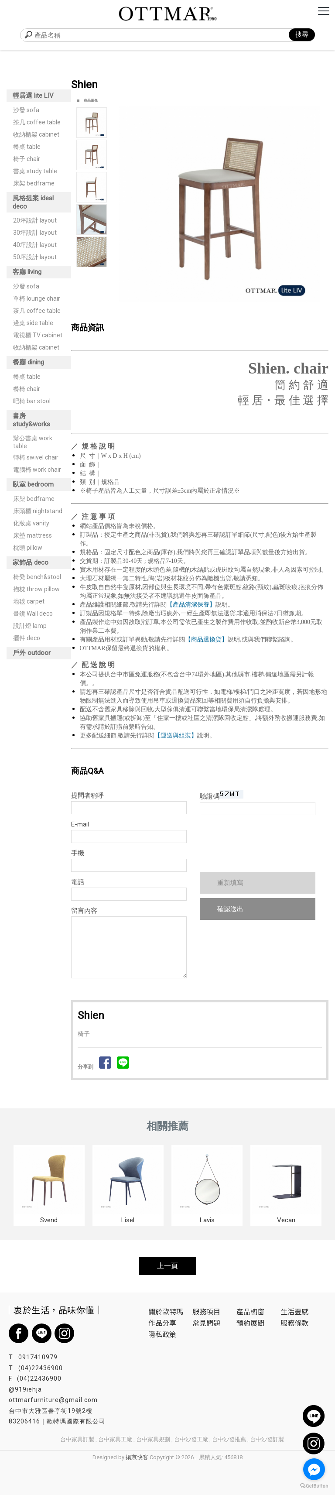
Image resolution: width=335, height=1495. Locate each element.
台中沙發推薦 (229, 1439)
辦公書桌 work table (32, 442)
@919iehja (25, 1389)
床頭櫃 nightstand (37, 510)
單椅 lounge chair (36, 298)
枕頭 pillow (27, 547)
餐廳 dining (28, 362)
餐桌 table (27, 146)
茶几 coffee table (37, 122)
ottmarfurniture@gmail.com (53, 1399)
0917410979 (38, 1357)
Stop (229, 311)
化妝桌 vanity (31, 523)
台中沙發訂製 (267, 1439)
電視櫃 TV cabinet (37, 335)
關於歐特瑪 (165, 1311)
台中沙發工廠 (191, 1439)
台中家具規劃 (153, 1439)
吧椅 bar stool (32, 401)
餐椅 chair (26, 388)
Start (222, 311)
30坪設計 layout (35, 232)
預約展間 (250, 1322)
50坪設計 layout (35, 257)
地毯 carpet (28, 601)
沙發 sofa (26, 109)
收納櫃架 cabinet (36, 134)
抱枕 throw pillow (36, 589)
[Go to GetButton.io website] (314, 1486)
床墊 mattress (32, 535)
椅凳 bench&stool (37, 576)
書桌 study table (35, 171)
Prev (126, 204)
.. (196, 1457)
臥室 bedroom (33, 484)
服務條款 (294, 1322)
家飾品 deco (30, 562)
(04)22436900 (40, 1368)
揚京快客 (137, 1457)
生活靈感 (294, 1311)
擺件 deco (26, 637)
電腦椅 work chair (37, 469)
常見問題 (206, 1322)
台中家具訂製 (77, 1439)
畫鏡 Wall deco (33, 613)
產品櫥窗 (250, 1311)
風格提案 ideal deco (33, 202)
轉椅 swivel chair (35, 457)
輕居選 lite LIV (33, 95)
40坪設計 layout (35, 244)
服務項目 (206, 1311)
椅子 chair (26, 158)
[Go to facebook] (314, 1469)
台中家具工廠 (115, 1439)
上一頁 (167, 1266)
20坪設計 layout (35, 220)
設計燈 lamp (30, 625)
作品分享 (162, 1322)
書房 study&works (31, 420)
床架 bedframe (34, 183)
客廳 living (27, 272)
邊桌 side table (33, 322)
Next (317, 204)
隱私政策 (162, 1333)
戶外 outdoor (32, 653)
